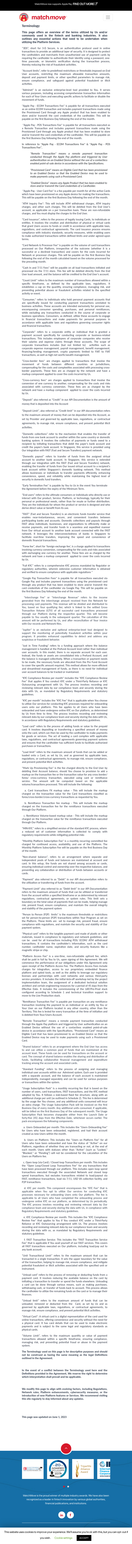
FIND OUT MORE (85, 4)
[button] (64, 1486)
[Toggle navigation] (108, 17)
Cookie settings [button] (63, 1538)
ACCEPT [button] (84, 1538)
